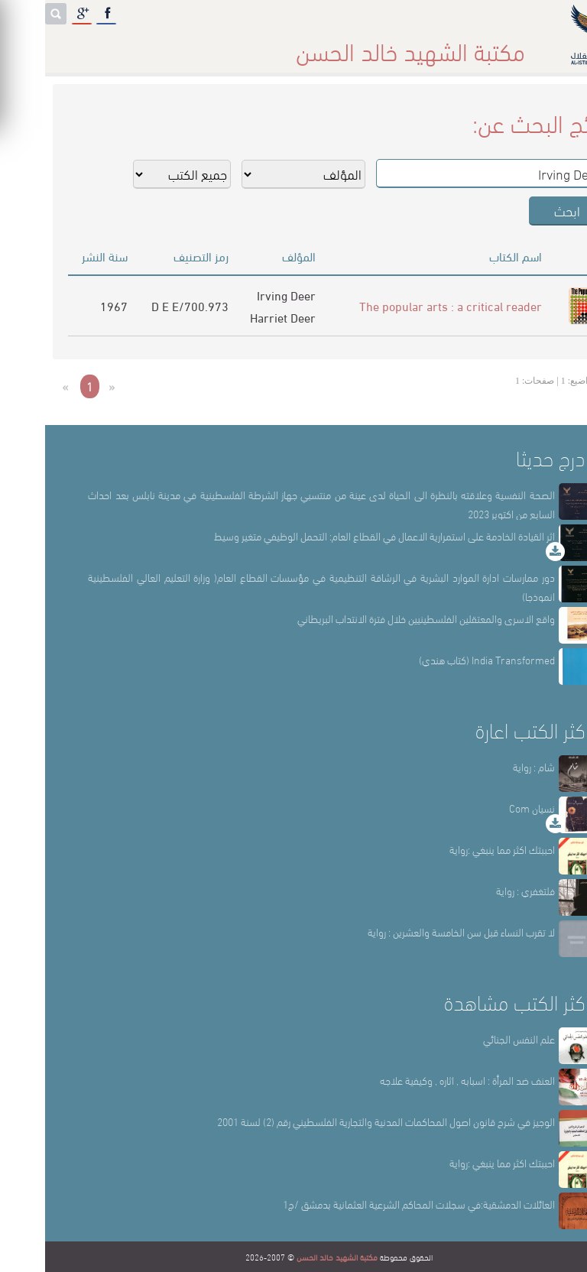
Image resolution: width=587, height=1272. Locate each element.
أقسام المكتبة (332, 45)
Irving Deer (241, 295)
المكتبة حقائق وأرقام (228, 45)
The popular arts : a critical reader (405, 305)
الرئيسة (477, 45)
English (31, 45)
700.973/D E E (144, 305)
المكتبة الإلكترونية (116, 45)
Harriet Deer (238, 317)
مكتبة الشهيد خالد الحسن (291, 1256)
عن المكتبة (412, 45)
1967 (69, 305)
